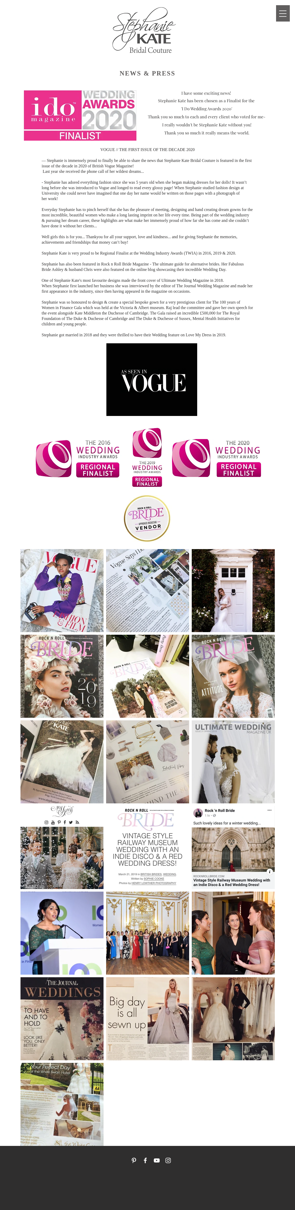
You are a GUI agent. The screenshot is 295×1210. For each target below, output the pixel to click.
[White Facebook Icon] (145, 1160)
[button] (282, 13)
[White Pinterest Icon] (134, 1160)
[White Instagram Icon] (168, 1160)
